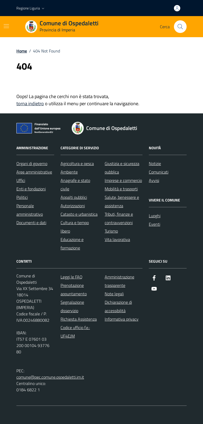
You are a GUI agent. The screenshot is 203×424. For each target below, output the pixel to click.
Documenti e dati (31, 222)
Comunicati (158, 172)
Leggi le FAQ (71, 277)
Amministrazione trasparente (119, 281)
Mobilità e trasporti (121, 189)
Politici (22, 197)
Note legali (114, 294)
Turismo (111, 231)
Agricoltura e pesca (77, 163)
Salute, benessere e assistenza (122, 201)
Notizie (155, 163)
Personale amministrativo (29, 210)
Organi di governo (31, 163)
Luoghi (154, 216)
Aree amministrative (34, 172)
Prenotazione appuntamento (74, 289)
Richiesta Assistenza (79, 319)
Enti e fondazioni (31, 189)
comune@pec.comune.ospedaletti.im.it (50, 377)
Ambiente (69, 172)
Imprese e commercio (123, 180)
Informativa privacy (122, 319)
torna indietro (30, 103)
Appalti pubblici (74, 197)
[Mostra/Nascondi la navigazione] (6, 26)
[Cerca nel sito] (180, 26)
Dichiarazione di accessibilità (118, 306)
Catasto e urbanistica (79, 214)
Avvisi (154, 180)
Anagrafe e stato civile (75, 184)
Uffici (20, 180)
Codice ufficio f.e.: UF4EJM (75, 331)
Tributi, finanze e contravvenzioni (119, 218)
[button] (30, 8)
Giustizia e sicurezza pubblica (122, 167)
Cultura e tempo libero (75, 226)
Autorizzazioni (73, 206)
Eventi (154, 224)
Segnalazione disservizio (72, 306)
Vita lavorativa (117, 239)
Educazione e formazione (72, 243)
